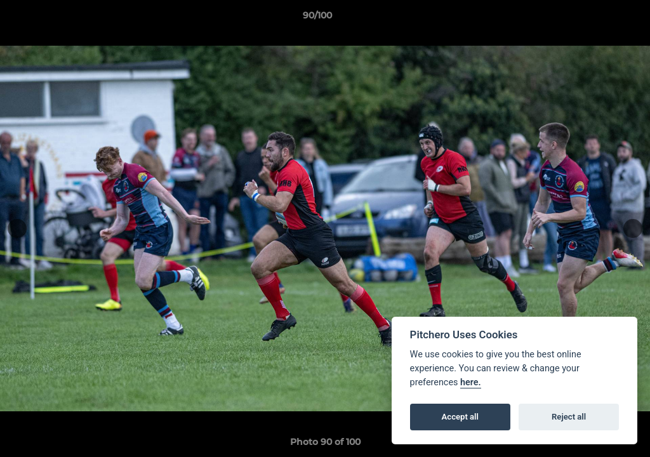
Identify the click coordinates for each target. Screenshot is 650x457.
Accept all (460, 416)
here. (470, 382)
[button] (596, 18)
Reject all (569, 416)
